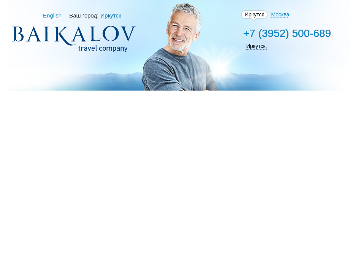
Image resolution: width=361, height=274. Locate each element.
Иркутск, (256, 46)
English (52, 15)
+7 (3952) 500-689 (287, 33)
